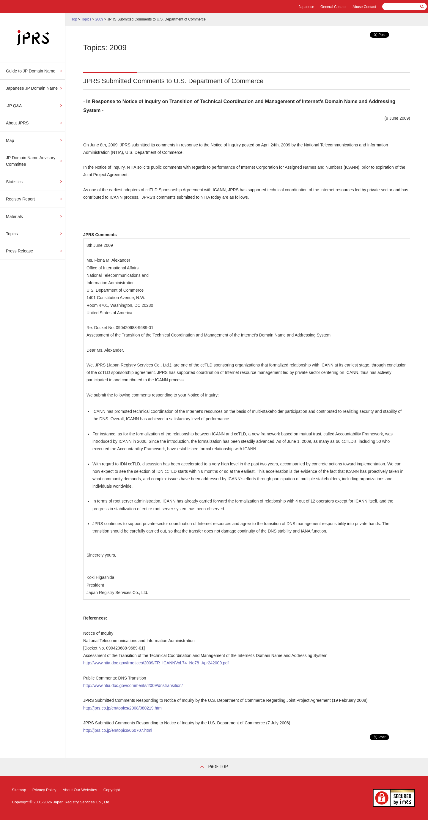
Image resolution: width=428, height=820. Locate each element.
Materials (14, 216)
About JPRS (17, 123)
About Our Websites (80, 790)
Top (74, 19)
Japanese (306, 7)
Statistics (14, 181)
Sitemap (19, 790)
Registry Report (20, 199)
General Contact (333, 7)
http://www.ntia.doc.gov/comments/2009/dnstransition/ (133, 685)
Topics (12, 233)
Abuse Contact (364, 7)
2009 (99, 19)
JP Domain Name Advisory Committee (30, 161)
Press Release (19, 251)
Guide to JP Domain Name (30, 71)
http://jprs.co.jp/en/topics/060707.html (117, 730)
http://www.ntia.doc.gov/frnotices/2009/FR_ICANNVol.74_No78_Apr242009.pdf (156, 663)
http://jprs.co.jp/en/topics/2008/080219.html (123, 708)
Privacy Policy (44, 790)
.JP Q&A (14, 105)
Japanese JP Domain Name (32, 88)
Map (10, 140)
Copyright (111, 790)
